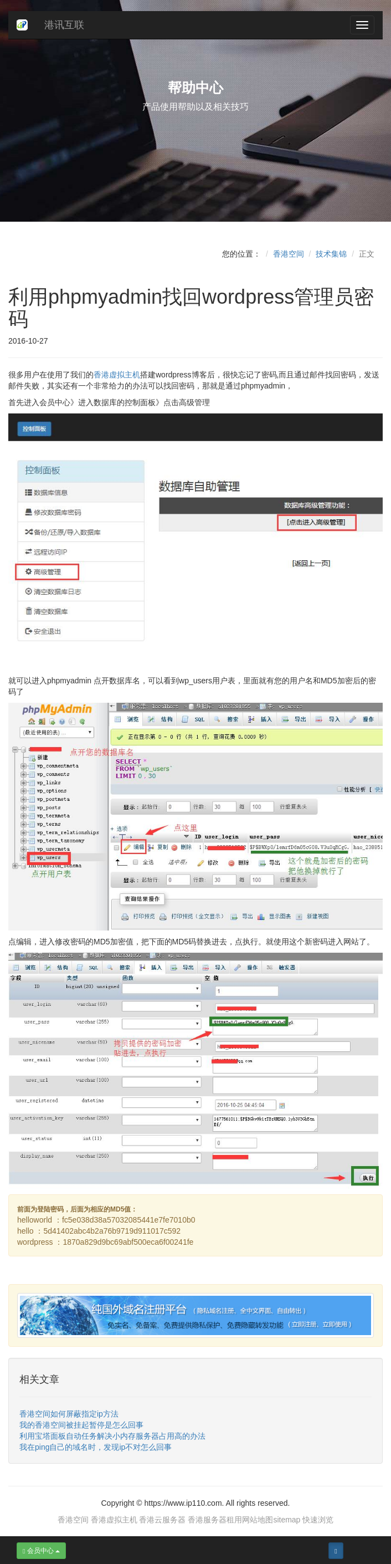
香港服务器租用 (215, 1519)
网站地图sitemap (271, 1519)
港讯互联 (64, 24)
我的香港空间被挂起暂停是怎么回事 (81, 1424)
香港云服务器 (162, 1519)
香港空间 (288, 253)
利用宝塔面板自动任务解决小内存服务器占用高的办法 (112, 1436)
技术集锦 (331, 253)
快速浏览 (317, 1519)
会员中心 (41, 1551)
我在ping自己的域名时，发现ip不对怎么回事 (95, 1447)
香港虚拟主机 (117, 374)
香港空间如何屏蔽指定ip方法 (69, 1413)
